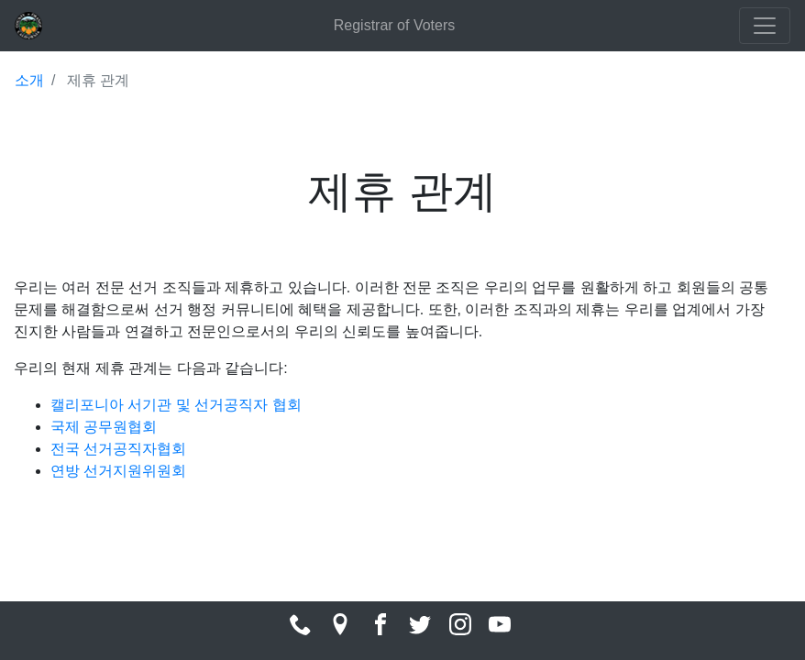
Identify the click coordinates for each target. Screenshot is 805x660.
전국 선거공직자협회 (118, 448)
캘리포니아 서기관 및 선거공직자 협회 (176, 404)
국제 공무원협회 (103, 426)
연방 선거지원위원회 (118, 470)
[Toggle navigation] (764, 25)
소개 (29, 80)
